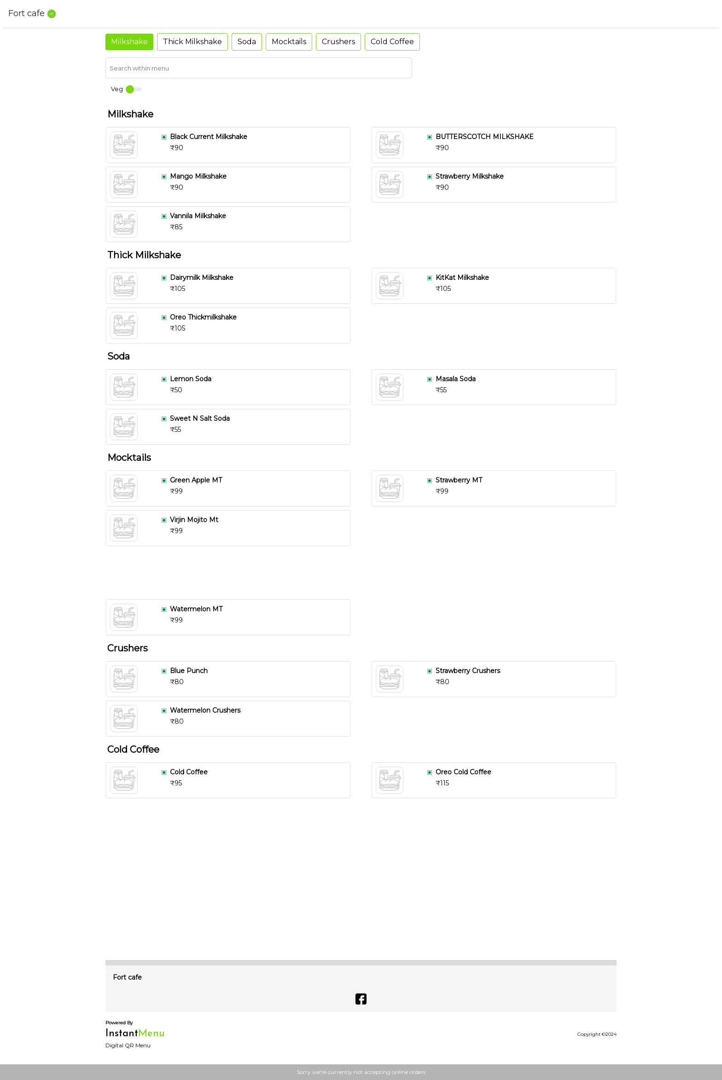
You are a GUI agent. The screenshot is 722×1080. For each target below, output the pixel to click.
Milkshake (129, 41)
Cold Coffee (392, 41)
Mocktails (289, 41)
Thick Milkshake (192, 41)
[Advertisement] (365, 573)
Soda (247, 41)
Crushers (338, 41)
